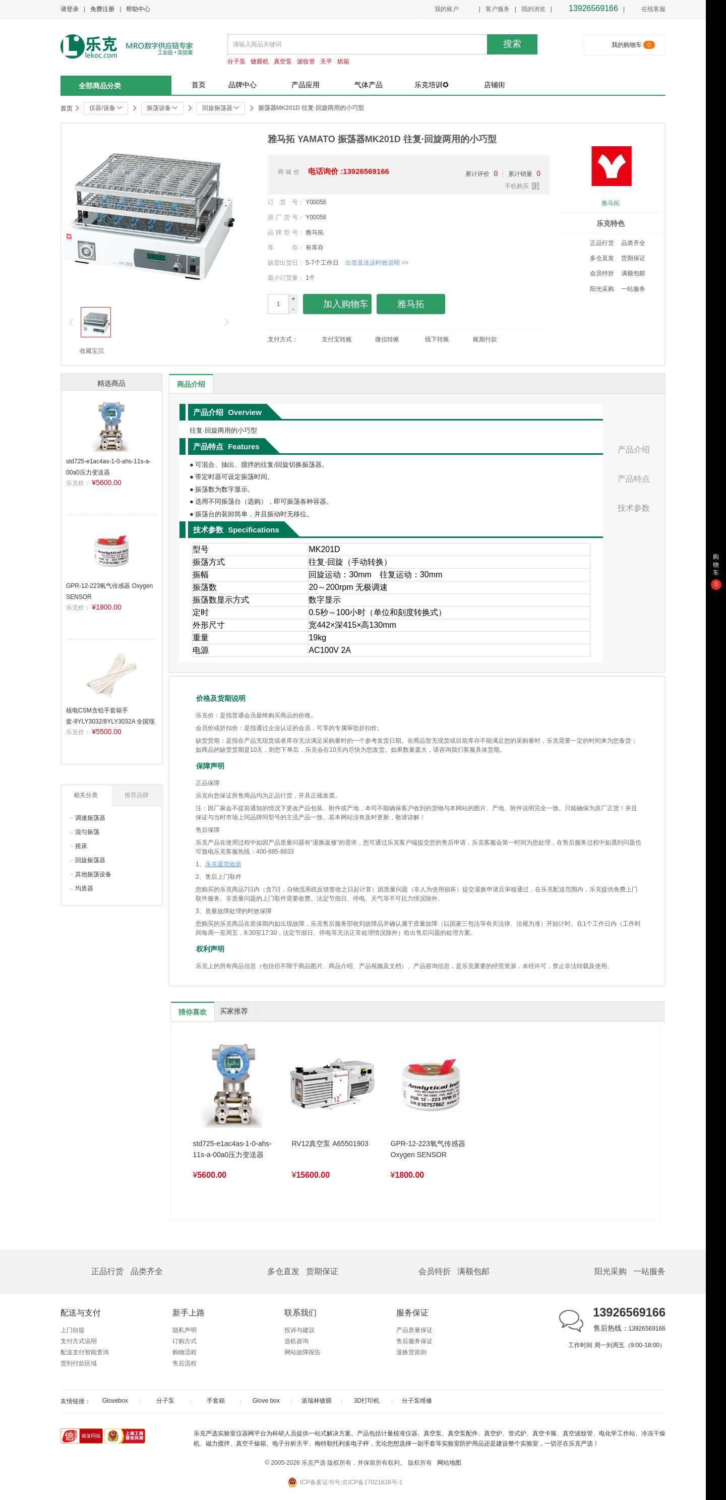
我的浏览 (533, 9)
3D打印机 (367, 1401)
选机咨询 (296, 1341)
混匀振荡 (87, 831)
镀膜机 (260, 61)
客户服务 (498, 9)
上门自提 (72, 1330)
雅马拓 (610, 203)
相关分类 (86, 795)
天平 (326, 61)
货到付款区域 (78, 1363)
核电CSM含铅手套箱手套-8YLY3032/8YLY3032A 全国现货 (110, 721)
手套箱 (216, 1401)
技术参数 (634, 508)
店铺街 (494, 85)
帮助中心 (138, 9)
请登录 (69, 9)
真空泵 (283, 61)
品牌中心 (242, 85)
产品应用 (305, 85)
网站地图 (449, 1462)
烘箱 (343, 61)
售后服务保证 (414, 1341)
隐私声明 (184, 1330)
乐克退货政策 (223, 864)
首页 (199, 85)
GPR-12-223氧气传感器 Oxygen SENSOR (428, 1149)
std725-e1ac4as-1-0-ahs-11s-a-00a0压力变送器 (232, 1149)
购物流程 (184, 1352)
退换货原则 (411, 1352)
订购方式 (184, 1341)
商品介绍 (191, 384)
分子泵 (236, 61)
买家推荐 (234, 1011)
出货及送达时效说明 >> (376, 262)
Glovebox (115, 1401)
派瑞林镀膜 (316, 1401)
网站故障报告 (302, 1352)
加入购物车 (338, 304)
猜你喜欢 (192, 1012)
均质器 (84, 888)
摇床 (81, 846)
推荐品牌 (137, 795)
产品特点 (634, 478)
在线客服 (648, 10)
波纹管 (306, 61)
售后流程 (184, 1363)
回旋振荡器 (90, 860)
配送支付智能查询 (84, 1352)
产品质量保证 (414, 1330)
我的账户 (447, 9)
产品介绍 (634, 449)
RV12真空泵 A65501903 (330, 1143)
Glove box (266, 1401)
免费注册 (102, 9)
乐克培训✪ (431, 85)
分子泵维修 (417, 1401)
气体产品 (368, 85)
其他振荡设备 (93, 874)
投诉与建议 (299, 1330)
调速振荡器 (90, 817)
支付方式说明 (78, 1341)
